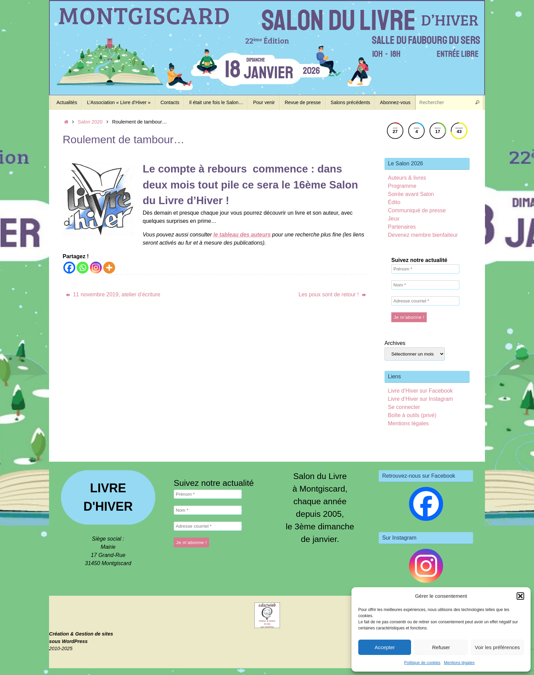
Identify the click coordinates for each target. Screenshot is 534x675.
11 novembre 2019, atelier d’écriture (113, 294)
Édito (394, 202)
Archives (394, 343)
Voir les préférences (497, 647)
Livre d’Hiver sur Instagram (420, 399)
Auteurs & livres (407, 178)
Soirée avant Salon (411, 194)
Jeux (393, 218)
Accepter (385, 647)
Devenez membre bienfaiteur (423, 235)
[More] (109, 268)
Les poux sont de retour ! (332, 294)
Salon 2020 (90, 122)
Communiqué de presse (417, 210)
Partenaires (402, 227)
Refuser (441, 647)
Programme (402, 186)
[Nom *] (425, 285)
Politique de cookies (422, 662)
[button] (520, 596)
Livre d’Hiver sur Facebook (420, 391)
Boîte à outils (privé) (412, 415)
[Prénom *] (425, 269)
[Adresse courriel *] (425, 301)
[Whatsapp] (83, 268)
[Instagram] (96, 268)
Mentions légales (459, 662)
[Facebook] (69, 268)
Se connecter (404, 407)
